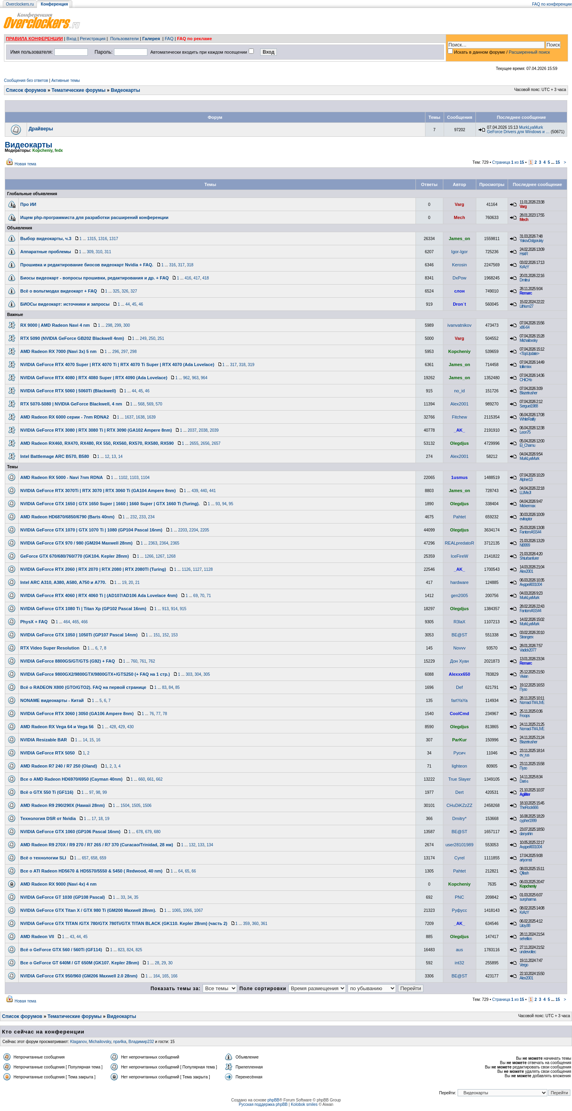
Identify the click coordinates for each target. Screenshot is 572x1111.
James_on (459, 238)
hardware (459, 582)
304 (198, 674)
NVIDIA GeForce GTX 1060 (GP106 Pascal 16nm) (70, 831)
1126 (186, 569)
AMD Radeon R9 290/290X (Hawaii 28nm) (62, 805)
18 (100, 818)
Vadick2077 (528, 650)
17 (94, 818)
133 (201, 845)
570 (159, 404)
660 (141, 779)
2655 (193, 443)
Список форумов (26, 90)
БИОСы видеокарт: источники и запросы (65, 304)
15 (557, 162)
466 (84, 622)
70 (202, 595)
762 (152, 661)
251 (161, 338)
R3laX (460, 621)
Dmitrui (524, 280)
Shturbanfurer (529, 558)
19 (124, 582)
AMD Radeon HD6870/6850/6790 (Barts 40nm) (67, 516)
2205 (204, 530)
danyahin (526, 834)
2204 (193, 530)
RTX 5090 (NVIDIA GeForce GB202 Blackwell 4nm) (72, 338)
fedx (58, 150)
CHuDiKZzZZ (459, 805)
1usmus (459, 477)
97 (91, 792)
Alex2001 (459, 403)
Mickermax (527, 506)
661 (150, 779)
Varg (459, 204)
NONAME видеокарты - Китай (52, 700)
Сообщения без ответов (26, 80)
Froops (524, 716)
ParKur (459, 739)
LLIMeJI (525, 493)
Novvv (459, 648)
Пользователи (124, 38)
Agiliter (525, 794)
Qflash (524, 873)
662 (159, 779)
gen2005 (459, 595)
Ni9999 (525, 545)
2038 (203, 430)
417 (196, 278)
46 (141, 304)
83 (164, 687)
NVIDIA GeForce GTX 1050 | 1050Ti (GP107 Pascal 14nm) (78, 634)
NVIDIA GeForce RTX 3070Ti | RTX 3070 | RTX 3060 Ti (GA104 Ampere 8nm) (98, 490)
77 (158, 714)
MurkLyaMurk (531, 127)
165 (165, 976)
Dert (459, 792)
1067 (198, 910)
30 (170, 963)
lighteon (459, 766)
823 (121, 950)
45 (134, 304)
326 (125, 291)
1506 (147, 805)
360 (255, 923)
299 (117, 325)
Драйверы (41, 129)
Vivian (524, 676)
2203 (182, 530)
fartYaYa (459, 700)
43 (72, 937)
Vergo (524, 965)
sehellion (525, 938)
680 (157, 832)
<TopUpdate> (529, 353)
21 (137, 582)
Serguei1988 (529, 406)
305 (206, 674)
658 (94, 858)
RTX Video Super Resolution (49, 648)
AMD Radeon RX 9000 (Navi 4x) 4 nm (58, 884)
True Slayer (459, 779)
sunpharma (528, 899)
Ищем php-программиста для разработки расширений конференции (94, 217)
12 (107, 456)
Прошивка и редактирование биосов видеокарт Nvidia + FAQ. (86, 264)
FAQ (169, 38)
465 (75, 622)
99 (104, 792)
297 (124, 351)
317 (181, 265)
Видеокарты (125, 90)
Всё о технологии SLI (43, 857)
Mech (459, 217)
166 (174, 976)
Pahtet (459, 516)
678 (139, 832)
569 (150, 404)
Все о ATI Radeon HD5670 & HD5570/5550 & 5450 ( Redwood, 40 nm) (91, 871)
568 (141, 404)
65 (187, 871)
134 (210, 845)
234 (151, 517)
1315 (91, 239)
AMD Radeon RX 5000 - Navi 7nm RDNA (61, 477)
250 (152, 338)
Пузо (523, 689)
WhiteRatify (527, 419)
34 (129, 897)
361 (264, 923)
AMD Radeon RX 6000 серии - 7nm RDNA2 (64, 417)
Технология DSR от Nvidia (48, 818)
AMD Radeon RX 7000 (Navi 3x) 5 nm (58, 351)
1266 (149, 556)
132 (192, 845)
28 (157, 963)
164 (156, 976)
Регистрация (92, 38)
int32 (459, 962)
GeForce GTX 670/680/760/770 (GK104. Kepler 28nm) (74, 556)
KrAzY (524, 267)
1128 (208, 569)
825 (138, 950)
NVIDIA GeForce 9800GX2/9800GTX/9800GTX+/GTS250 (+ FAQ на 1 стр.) (95, 674)
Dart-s (524, 781)
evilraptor (526, 519)
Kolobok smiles (304, 1104)
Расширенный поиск (529, 52)
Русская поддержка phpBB (263, 1104)
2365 (174, 543)
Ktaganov (78, 1041)
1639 (151, 417)
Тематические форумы (79, 90)
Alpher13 (526, 479)
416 (188, 278)
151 (156, 635)
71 (209, 595)
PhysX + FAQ (34, 621)
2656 (205, 443)
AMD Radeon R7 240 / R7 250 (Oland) (58, 766)
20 (131, 582)
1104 (145, 477)
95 (231, 504)
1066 (187, 910)
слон (459, 291)
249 (143, 338)
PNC (459, 897)
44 (128, 304)
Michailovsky (528, 340)
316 (172, 265)
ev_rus (524, 755)
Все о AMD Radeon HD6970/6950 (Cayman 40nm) (71, 779)
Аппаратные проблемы (45, 251)
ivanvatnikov (459, 325)
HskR (524, 254)
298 (109, 325)
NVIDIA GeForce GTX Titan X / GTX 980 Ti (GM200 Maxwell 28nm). (88, 910)
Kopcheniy (42, 150)
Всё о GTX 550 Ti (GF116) (46, 792)
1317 (113, 239)
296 (115, 351)
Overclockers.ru (20, 4)
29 (163, 963)
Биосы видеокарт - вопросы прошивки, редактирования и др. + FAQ (94, 277)
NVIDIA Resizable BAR (43, 739)
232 (133, 517)
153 (174, 635)
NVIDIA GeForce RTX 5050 (47, 752)
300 (126, 325)
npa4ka (119, 1041)
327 (133, 291)
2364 (163, 543)
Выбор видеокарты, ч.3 (46, 238)
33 (123, 897)
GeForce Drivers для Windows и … (518, 132)
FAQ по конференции (552, 4)
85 (177, 687)
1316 (102, 239)
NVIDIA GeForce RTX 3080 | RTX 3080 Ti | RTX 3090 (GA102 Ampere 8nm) (96, 430)
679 (148, 832)
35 (136, 897)
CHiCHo (526, 380)
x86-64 (524, 327)
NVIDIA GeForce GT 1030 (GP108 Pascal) (62, 897)
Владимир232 (141, 1041)
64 (180, 871)
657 (85, 858)
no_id (459, 390)
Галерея (151, 38)
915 (183, 609)
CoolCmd (459, 713)
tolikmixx (525, 367)
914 (174, 609)
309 (90, 252)
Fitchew (459, 417)
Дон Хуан (459, 661)
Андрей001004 (531, 584)
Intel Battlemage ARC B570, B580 (54, 456)
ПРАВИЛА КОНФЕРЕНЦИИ (34, 38)
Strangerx (526, 637)
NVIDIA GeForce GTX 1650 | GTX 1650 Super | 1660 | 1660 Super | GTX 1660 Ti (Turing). (110, 503)
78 (165, 714)
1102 (123, 477)
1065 (176, 910)
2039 (214, 430)
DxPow (459, 277)
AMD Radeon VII (37, 936)
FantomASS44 (530, 532)
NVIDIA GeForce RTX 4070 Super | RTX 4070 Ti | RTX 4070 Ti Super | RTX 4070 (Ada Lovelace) (117, 364)
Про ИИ (28, 204)
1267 (160, 556)
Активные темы (65, 80)
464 (67, 622)
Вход (71, 38)
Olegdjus (459, 443)
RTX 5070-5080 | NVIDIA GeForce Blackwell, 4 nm (71, 403)
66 (193, 871)
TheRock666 (529, 807)
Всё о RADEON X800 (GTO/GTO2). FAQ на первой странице (83, 687)
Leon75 (525, 432)
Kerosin (459, 264)
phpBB (273, 1100)
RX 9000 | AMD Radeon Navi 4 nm (55, 325)
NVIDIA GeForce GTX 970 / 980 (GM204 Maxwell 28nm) (76, 543)
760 (134, 661)
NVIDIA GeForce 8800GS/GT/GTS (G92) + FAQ (67, 661)
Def (459, 687)
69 (195, 595)
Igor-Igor (459, 251)
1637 (129, 417)
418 (205, 278)
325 (116, 291)
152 (165, 635)
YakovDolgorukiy (531, 240)
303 (189, 674)
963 (195, 378)
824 (130, 950)
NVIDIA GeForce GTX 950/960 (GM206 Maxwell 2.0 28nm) (78, 975)
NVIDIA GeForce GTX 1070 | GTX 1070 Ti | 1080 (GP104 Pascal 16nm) (91, 529)
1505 (135, 805)
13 (114, 456)
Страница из (508, 162)
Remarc (526, 293)
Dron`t (459, 304)
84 (171, 687)
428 (112, 727)
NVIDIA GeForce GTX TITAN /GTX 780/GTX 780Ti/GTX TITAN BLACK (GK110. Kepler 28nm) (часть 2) (123, 923)
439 (194, 491)
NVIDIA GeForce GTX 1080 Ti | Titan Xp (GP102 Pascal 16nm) (83, 608)
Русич (460, 752)
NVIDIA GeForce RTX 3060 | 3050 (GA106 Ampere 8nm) (76, 713)
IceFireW (459, 556)
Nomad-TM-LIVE (532, 702)
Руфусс (459, 910)
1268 (171, 556)
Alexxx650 (459, 674)
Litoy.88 (525, 925)
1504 (125, 805)
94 (224, 504)
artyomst (525, 860)
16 (98, 740)
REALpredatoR (459, 543)
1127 (197, 569)
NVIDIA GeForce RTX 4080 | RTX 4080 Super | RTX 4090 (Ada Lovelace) (93, 377)
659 (103, 858)
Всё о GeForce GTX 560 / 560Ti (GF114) (61, 949)
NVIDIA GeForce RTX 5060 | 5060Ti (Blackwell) (68, 390)
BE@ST (460, 634)
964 (204, 378)
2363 (152, 543)
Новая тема (25, 164)
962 (186, 378)
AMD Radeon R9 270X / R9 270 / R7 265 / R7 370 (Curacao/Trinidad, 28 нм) (96, 844)
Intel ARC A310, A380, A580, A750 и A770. (63, 582)
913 (165, 609)
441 (212, 491)
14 (120, 456)
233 (142, 517)
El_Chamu (527, 445)
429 (121, 727)
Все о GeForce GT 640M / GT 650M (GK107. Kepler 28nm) (79, 962)
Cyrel (459, 857)
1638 (140, 417)
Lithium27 (526, 306)
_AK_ (459, 430)
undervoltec (528, 952)
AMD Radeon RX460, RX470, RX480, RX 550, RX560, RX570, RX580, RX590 (97, 443)
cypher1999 (528, 820)
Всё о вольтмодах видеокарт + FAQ (58, 291)
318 (190, 265)
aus (459, 949)
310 (99, 252)
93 (217, 504)
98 (98, 792)
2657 (216, 443)
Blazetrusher (528, 393)
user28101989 (459, 844)
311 (107, 252)
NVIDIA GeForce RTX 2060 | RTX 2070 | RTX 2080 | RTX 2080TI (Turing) (93, 569)
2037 (192, 430)
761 (142, 661)
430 (130, 727)
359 (246, 923)
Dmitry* (459, 818)
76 (151, 714)
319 (251, 365)
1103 (133, 477)
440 (203, 491)
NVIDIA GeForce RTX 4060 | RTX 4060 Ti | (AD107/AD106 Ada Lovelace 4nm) (99, 595)
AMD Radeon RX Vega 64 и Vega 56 (57, 726)
